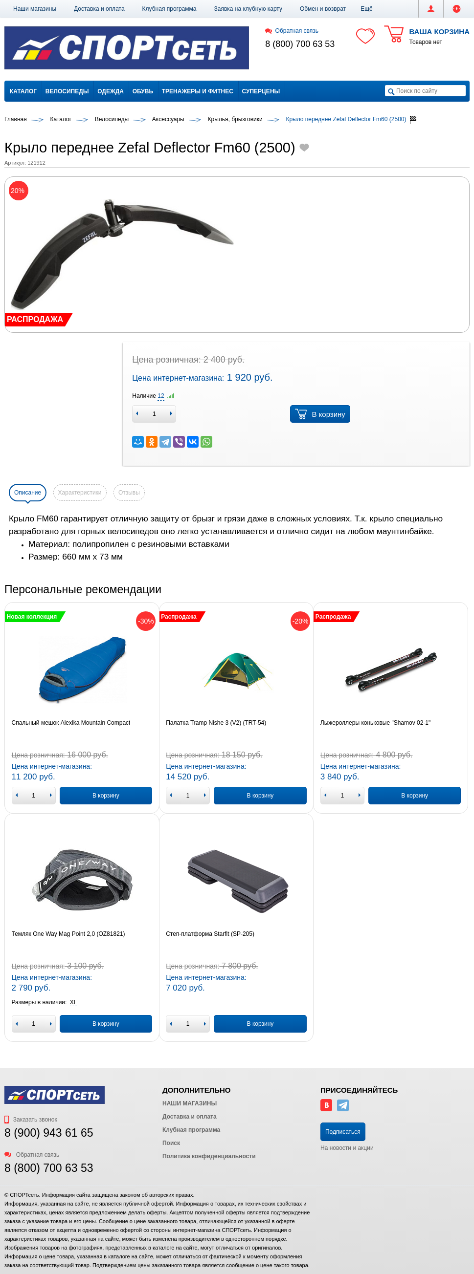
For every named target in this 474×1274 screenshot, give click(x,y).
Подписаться (343, 1131)
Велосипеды (67, 91)
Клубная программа (169, 8)
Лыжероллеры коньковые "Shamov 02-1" (375, 722)
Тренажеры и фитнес (197, 91)
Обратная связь (291, 30)
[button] (367, 9)
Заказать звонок (30, 1119)
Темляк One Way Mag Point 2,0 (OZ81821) (68, 933)
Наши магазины (34, 8)
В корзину (320, 414)
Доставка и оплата (99, 8)
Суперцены (261, 91)
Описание (27, 492)
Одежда (110, 91)
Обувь (143, 91)
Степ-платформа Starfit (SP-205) (210, 933)
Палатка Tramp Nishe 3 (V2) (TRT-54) (216, 722)
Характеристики (80, 492)
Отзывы (129, 492)
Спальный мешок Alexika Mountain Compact (71, 722)
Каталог (23, 91)
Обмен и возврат (323, 8)
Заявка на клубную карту (248, 8)
